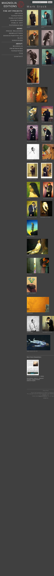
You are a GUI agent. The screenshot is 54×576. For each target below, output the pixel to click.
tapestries (17, 16)
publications (16, 18)
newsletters (16, 33)
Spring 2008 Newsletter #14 (33, 376)
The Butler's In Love (32, 122)
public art (17, 23)
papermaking (16, 25)
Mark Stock (37, 6)
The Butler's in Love (32, 46)
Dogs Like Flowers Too (32, 293)
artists (19, 13)
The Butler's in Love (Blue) (47, 26)
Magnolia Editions (42, 396)
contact (18, 56)
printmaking (16, 48)
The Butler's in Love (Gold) (32, 26)
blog (20, 38)
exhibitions (17, 20)
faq (21, 53)
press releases (14, 31)
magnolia (18, 46)
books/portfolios (13, 35)
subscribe (17, 40)
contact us (45, 398)
